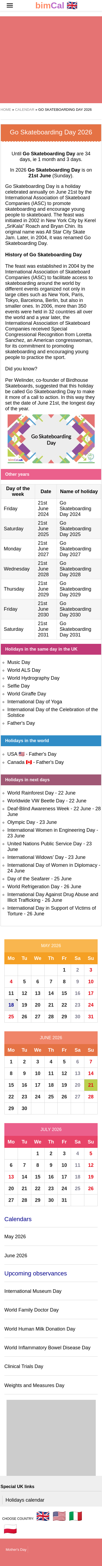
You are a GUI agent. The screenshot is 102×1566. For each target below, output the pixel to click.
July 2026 (51, 1129)
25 (11, 1016)
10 (91, 981)
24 (91, 1005)
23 (77, 1005)
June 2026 (51, 1037)
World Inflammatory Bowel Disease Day (47, 1347)
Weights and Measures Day (34, 1385)
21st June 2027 (43, 548)
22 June (67, 793)
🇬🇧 (56, 5)
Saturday (13, 528)
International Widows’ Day (35, 857)
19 (24, 1005)
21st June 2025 (43, 528)
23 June (48, 822)
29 (64, 1016)
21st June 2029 (43, 589)
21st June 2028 (43, 568)
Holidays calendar (24, 1500)
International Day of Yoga (34, 701)
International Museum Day (32, 1291)
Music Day (18, 662)
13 (38, 993)
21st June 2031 (43, 629)
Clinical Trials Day (23, 1366)
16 (77, 993)
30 (77, 1016)
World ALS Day (24, 670)
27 (38, 1016)
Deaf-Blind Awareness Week (38, 808)
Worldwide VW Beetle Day (36, 801)
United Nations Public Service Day (44, 843)
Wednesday (17, 569)
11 (11, 993)
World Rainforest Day (30, 793)
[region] (51, 59)
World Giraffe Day (26, 694)
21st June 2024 (43, 508)
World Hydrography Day (33, 678)
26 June (72, 886)
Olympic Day (21, 822)
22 (64, 1005)
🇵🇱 (10, 1529)
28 (51, 1016)
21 (51, 1005)
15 (64, 993)
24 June (16, 871)
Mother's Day (16, 1550)
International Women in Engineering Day (51, 830)
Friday (10, 508)
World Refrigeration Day (33, 886)
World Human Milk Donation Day (39, 1329)
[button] (9, 5)
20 (38, 1005)
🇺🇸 (59, 1516)
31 (91, 1016)
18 (11, 1005)
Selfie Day (18, 686)
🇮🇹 (75, 1516)
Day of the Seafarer (28, 878)
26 (24, 1016)
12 (24, 993)
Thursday (14, 589)
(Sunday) (50, 175)
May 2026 (51, 945)
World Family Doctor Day (31, 1310)
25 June (63, 878)
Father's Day (21, 723)
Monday (12, 549)
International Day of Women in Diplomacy (52, 865)
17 (91, 993)
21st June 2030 (43, 609)
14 (51, 993)
